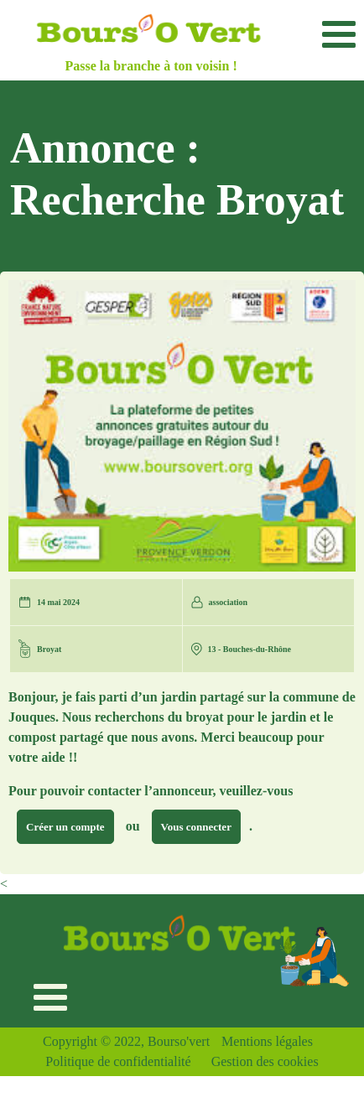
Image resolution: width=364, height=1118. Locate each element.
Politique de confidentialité (117, 1061)
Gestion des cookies (265, 1061)
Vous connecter (196, 826)
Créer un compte (65, 826)
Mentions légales (267, 1041)
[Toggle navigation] (338, 33)
